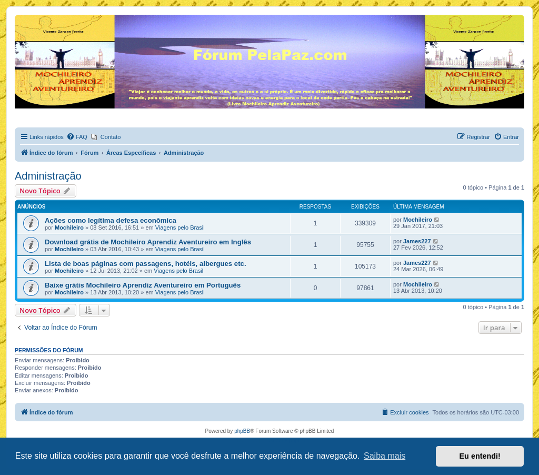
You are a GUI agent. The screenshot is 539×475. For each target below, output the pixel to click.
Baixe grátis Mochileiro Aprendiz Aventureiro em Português (143, 285)
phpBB (242, 431)
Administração (48, 176)
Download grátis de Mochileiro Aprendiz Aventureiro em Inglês (148, 242)
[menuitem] (76, 137)
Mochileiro (69, 227)
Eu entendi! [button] (480, 456)
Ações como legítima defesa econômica (110, 220)
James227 (417, 241)
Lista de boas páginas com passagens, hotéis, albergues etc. (145, 264)
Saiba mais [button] (384, 455)
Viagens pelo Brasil (180, 227)
